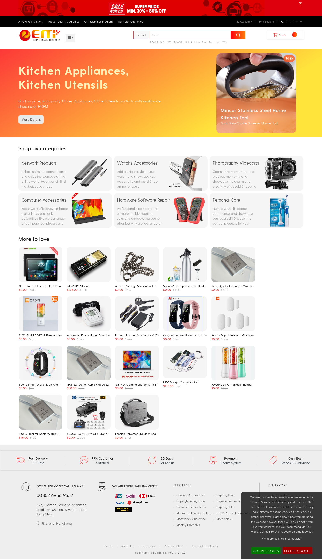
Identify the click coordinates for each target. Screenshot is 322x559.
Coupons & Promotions (190, 495)
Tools (204, 42)
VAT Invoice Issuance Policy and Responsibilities (206, 513)
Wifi (224, 42)
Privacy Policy (173, 546)
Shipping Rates (225, 507)
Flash (197, 42)
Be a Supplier (267, 21)
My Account (244, 21)
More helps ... (224, 519)
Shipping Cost (225, 495)
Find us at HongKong (54, 523)
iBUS (162, 42)
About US (127, 546)
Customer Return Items (191, 507)
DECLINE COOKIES (297, 551)
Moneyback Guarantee (191, 519)
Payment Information (229, 501)
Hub (218, 42)
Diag (211, 42)
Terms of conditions (205, 546)
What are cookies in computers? (281, 538)
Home (108, 546)
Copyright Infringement (191, 501)
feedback (149, 546)
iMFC (169, 42)
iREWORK (178, 42)
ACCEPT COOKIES (266, 551)
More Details (31, 119)
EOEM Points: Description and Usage (239, 513)
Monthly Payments (188, 525)
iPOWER (154, 42)
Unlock (188, 42)
